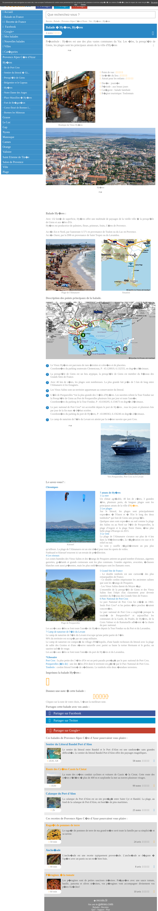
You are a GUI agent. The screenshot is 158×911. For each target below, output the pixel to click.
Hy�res (7, 62)
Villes (7, 46)
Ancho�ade (53, 848)
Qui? (93, 908)
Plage (6, 171)
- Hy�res (7, 87)
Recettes (104, 906)
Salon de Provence (13, 162)
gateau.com (105, 902)
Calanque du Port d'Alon (61, 792)
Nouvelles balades (14, 41)
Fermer (83, 4)
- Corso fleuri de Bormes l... (16, 107)
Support (100, 908)
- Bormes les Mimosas (14, 112)
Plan (108, 908)
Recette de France (14, 21)
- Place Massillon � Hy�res (17, 97)
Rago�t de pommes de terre (63, 823)
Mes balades (10, 36)
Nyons (6, 132)
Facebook (9, 26)
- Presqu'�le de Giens (14, 77)
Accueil (8, 12)
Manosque (8, 137)
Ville (5, 167)
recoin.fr (102, 899)
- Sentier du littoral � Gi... (16, 72)
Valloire (7, 151)
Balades (96, 906)
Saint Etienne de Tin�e (16, 157)
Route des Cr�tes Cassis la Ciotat (66, 767)
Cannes (7, 142)
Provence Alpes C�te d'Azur (19, 57)
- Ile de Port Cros (11, 67)
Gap (5, 127)
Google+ (8, 31)
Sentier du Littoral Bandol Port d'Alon (69, 742)
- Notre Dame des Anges (15, 92)
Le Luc (6, 122)
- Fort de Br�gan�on (14, 102)
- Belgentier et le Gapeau (15, 82)
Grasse (6, 117)
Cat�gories (10, 51)
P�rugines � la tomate (60, 873)
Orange (7, 146)
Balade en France (13, 16)
